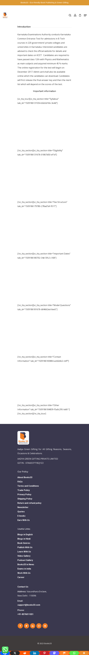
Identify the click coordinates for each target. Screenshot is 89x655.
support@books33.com (28, 605)
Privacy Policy (24, 494)
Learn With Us (24, 551)
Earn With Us (23, 520)
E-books (21, 516)
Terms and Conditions (28, 486)
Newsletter (22, 507)
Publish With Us (24, 547)
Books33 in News (25, 564)
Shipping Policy (24, 499)
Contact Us (22, 587)
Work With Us (23, 573)
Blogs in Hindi (23, 539)
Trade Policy (23, 490)
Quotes (21, 511)
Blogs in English (25, 534)
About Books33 (24, 477)
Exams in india (24, 569)
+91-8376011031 (25, 614)
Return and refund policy (29, 503)
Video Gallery (23, 556)
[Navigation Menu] (85, 15)
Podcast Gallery (25, 560)
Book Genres (23, 543)
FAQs (20, 481)
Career (20, 577)
